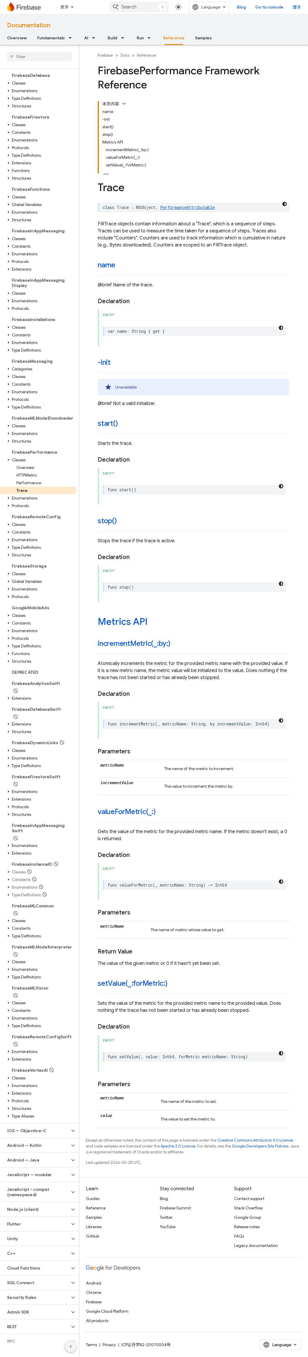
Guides (92, 1198)
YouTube (167, 1226)
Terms (91, 1344)
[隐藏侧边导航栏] (71, 1346)
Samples (203, 37)
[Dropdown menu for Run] (151, 38)
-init (104, 362)
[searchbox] (39, 56)
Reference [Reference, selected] (174, 37)
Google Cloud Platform (107, 1311)
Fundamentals (51, 37)
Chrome (93, 1292)
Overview (17, 37)
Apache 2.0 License (178, 1146)
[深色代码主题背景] (284, 204)
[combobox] (139, 7)
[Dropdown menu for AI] (95, 38)
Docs (125, 55)
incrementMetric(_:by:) (134, 643)
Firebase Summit (175, 1208)
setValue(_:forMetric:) (132, 983)
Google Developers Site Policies (260, 1146)
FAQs (239, 1236)
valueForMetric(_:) (127, 811)
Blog (241, 7)
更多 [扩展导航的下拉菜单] (64, 7)
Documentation (28, 25)
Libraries (93, 1226)
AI (86, 37)
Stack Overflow (248, 1208)
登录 (297, 7)
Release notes (247, 1226)
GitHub (92, 1236)
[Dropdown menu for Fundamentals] (72, 38)
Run (140, 37)
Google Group (247, 1217)
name (106, 265)
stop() (107, 521)
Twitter (166, 1217)
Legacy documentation (256, 1245)
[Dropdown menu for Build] (124, 38)
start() (108, 423)
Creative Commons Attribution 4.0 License (255, 1140)
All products (97, 1320)
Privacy (109, 1344)
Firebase (105, 55)
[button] (38, 83)
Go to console (269, 7)
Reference (146, 55)
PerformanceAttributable (187, 207)
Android (93, 1283)
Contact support (249, 1198)
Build (112, 37)
